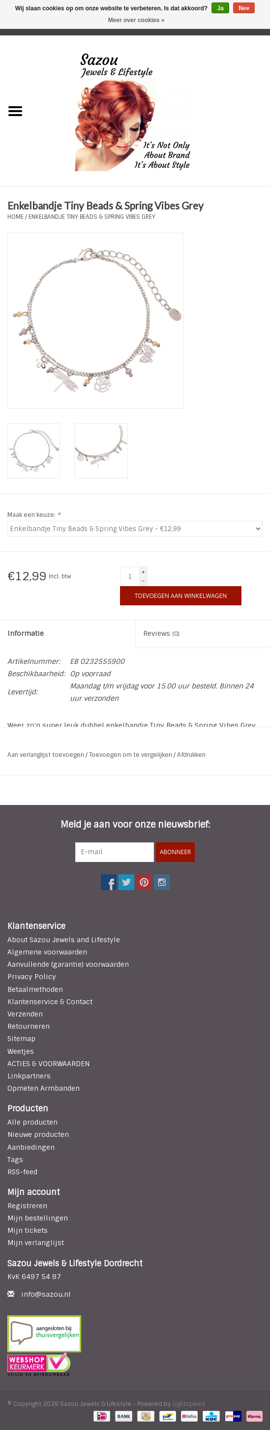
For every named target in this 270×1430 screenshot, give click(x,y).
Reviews (161, 633)
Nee (244, 8)
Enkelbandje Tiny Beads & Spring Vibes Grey (92, 217)
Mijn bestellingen (37, 1218)
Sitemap (21, 1038)
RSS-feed (22, 1171)
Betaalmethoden (35, 989)
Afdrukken (191, 755)
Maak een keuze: (33, 515)
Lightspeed (189, 1404)
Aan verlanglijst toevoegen (46, 755)
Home (15, 217)
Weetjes (20, 1051)
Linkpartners (29, 1076)
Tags (15, 1159)
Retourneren (28, 1026)
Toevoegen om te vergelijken (131, 755)
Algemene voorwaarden (47, 952)
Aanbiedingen (31, 1147)
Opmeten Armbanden (43, 1088)
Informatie (25, 633)
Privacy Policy (31, 976)
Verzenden (25, 1014)
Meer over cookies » (136, 20)
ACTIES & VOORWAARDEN (48, 1063)
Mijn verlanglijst (35, 1242)
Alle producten (32, 1122)
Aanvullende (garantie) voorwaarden (68, 964)
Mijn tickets (27, 1230)
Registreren (27, 1205)
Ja (220, 8)
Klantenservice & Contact (49, 1001)
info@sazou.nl (46, 1294)
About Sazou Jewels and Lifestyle (63, 939)
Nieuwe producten (38, 1134)
